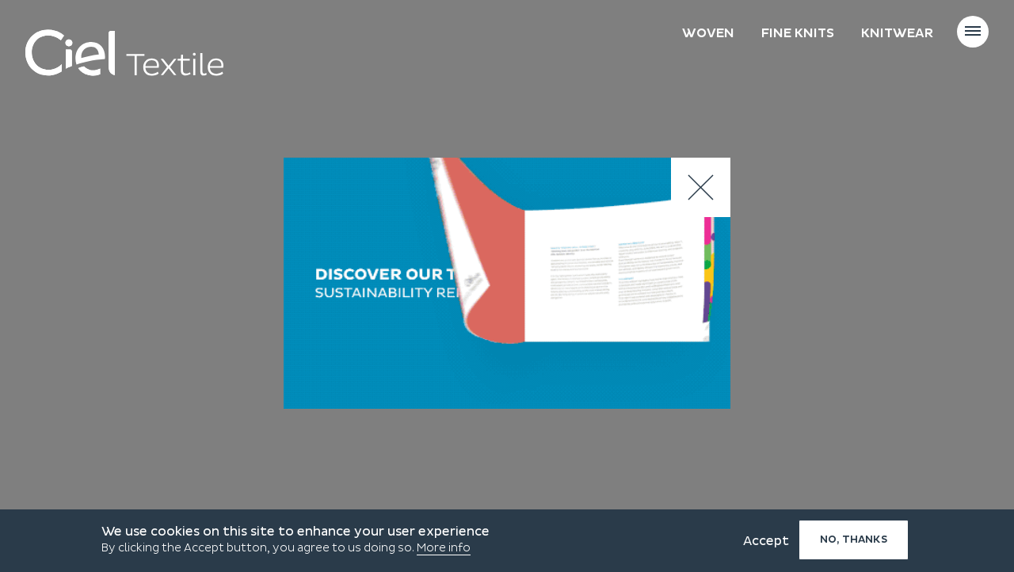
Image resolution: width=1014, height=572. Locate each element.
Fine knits (797, 33)
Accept (766, 541)
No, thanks (853, 539)
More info (444, 548)
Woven (708, 33)
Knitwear (897, 33)
